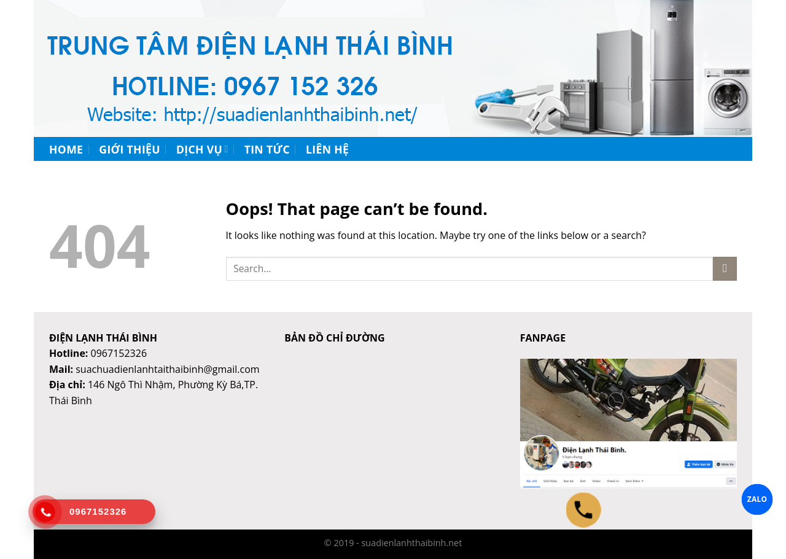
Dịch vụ (202, 149)
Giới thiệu (129, 149)
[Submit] (725, 269)
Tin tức (267, 149)
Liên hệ (327, 149)
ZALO (757, 499)
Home (66, 149)
